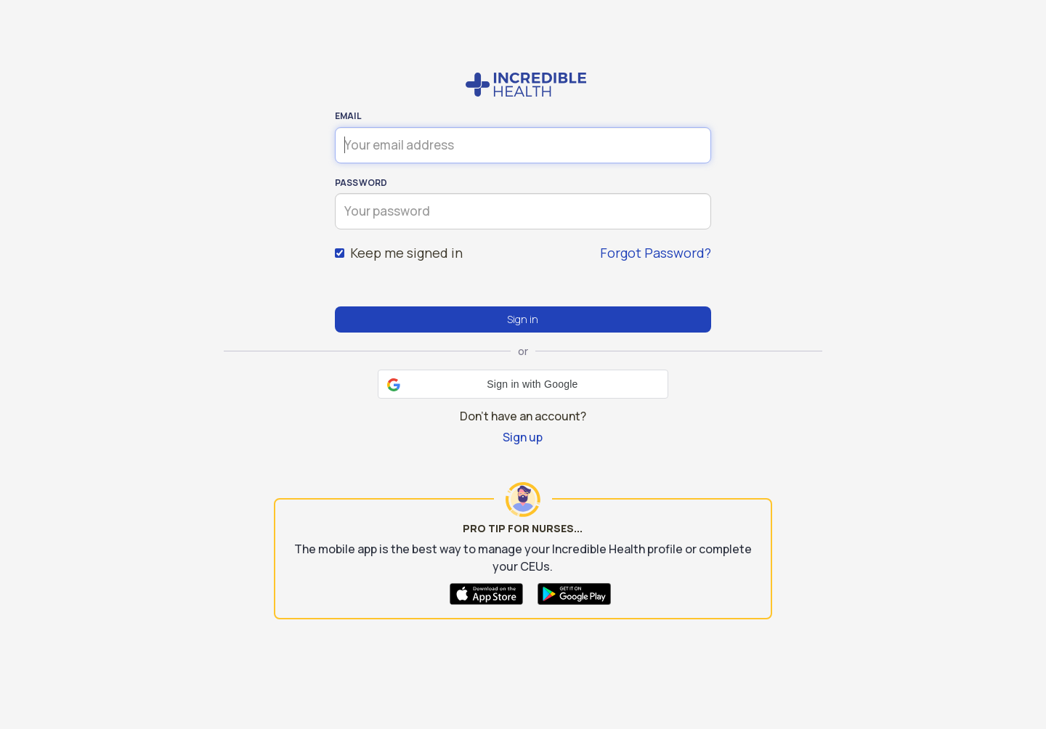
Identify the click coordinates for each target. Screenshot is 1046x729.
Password (361, 182)
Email (348, 116)
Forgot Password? (655, 252)
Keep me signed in (399, 253)
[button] (523, 384)
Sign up (523, 437)
